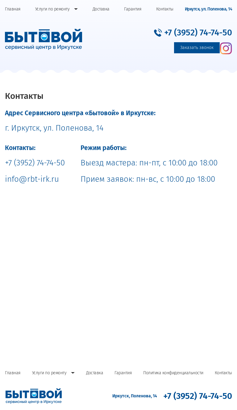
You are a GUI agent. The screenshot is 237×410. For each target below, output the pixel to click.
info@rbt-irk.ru (32, 179)
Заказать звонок (197, 47)
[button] (193, 33)
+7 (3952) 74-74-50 (35, 163)
